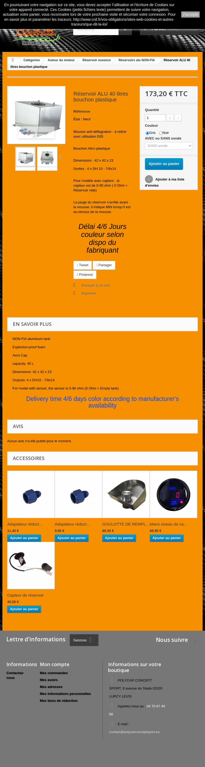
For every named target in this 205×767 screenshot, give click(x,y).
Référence (81, 111)
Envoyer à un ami (95, 285)
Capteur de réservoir (25, 595)
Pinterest (85, 275)
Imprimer (88, 293)
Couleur (152, 126)
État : (77, 119)
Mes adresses (51, 687)
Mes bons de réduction (59, 701)
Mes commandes (54, 673)
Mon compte (54, 664)
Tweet (82, 265)
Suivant (61, 156)
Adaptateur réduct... (24, 524)
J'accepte (190, 14)
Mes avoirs (49, 680)
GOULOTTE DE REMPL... (125, 524)
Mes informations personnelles (65, 694)
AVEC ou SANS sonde (164, 138)
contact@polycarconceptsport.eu (134, 732)
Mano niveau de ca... (168, 524)
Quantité (152, 110)
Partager (104, 265)
